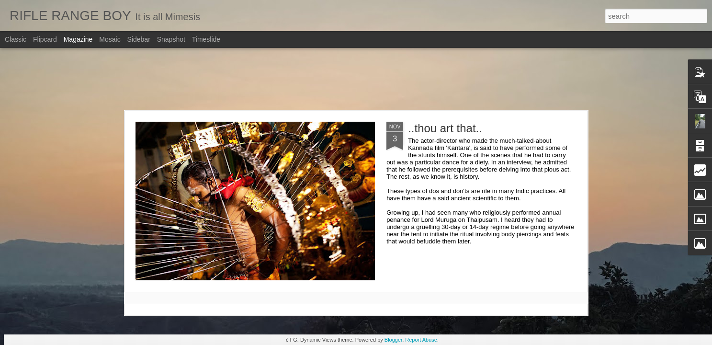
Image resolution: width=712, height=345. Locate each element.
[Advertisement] (356, 79)
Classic (15, 39)
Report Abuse (421, 340)
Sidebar (138, 39)
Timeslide (206, 39)
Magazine (78, 39)
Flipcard (45, 39)
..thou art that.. (445, 128)
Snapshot (171, 39)
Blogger (393, 340)
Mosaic (109, 39)
